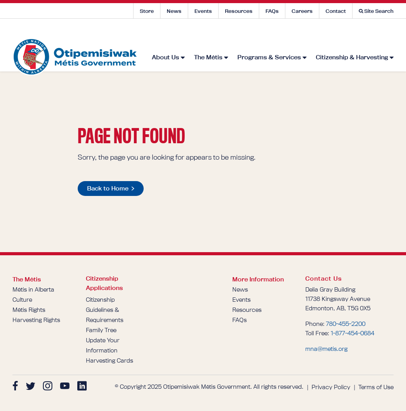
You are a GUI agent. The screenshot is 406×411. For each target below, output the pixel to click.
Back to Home (107, 188)
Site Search (376, 11)
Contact (336, 11)
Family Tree (101, 330)
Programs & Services (269, 32)
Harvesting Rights (36, 320)
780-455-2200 (345, 323)
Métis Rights (28, 309)
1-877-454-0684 (352, 333)
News (174, 11)
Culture (22, 299)
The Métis (208, 32)
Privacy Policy (331, 387)
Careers (302, 11)
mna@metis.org (326, 348)
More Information (258, 279)
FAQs (272, 11)
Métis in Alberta (33, 289)
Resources (239, 11)
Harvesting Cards (109, 360)
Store (147, 11)
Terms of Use (376, 387)
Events (203, 11)
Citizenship (100, 299)
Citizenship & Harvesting (352, 32)
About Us (165, 32)
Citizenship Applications (104, 283)
